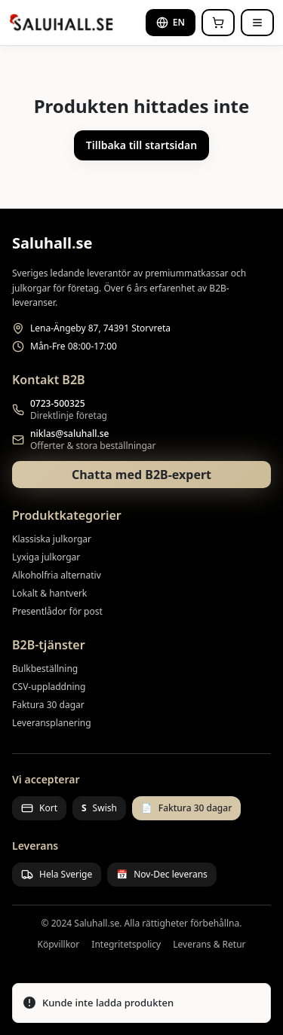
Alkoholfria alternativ (56, 575)
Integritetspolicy (126, 945)
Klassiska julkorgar (51, 539)
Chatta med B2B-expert (141, 474)
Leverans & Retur (209, 945)
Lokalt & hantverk (49, 593)
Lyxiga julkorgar (46, 557)
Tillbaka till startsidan (141, 145)
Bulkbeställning (45, 668)
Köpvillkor (58, 945)
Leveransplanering (51, 722)
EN (170, 22)
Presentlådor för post (57, 611)
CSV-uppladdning (48, 686)
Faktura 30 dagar (48, 704)
